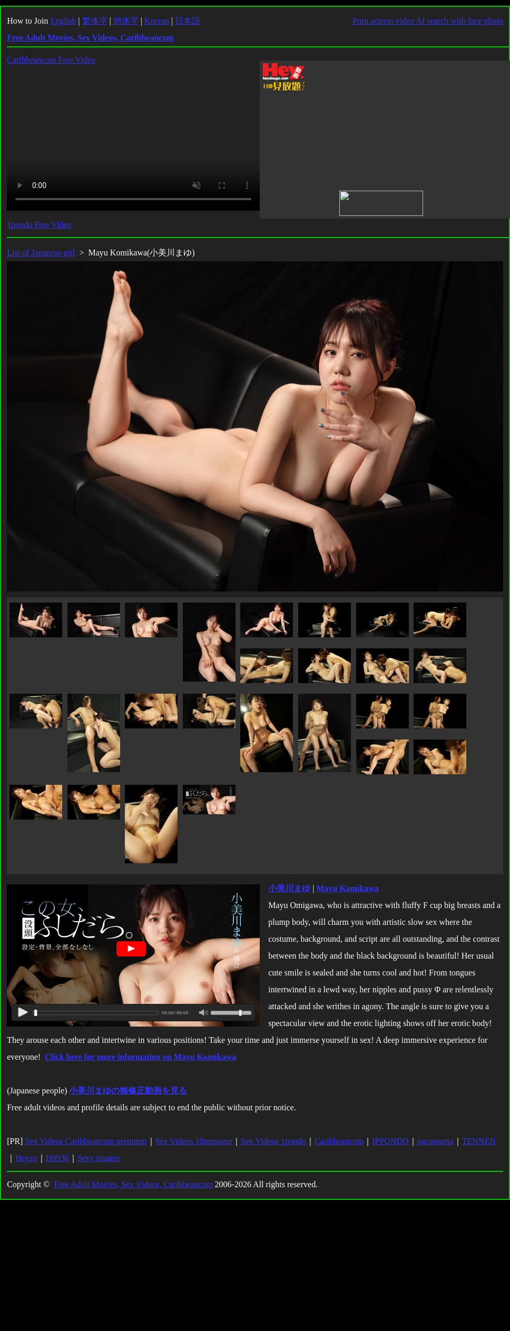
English (63, 20)
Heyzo (26, 1157)
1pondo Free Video (39, 224)
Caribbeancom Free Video (51, 59)
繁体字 (94, 20)
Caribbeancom (339, 1141)
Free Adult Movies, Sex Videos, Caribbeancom (133, 1184)
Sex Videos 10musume (193, 1141)
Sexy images (98, 1157)
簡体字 (126, 20)
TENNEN (479, 1141)
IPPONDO (390, 1141)
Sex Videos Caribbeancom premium (85, 1141)
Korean (156, 20)
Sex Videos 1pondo (273, 1141)
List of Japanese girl (41, 252)
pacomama (435, 1141)
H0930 (57, 1157)
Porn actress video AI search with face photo (427, 20)
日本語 (187, 20)
